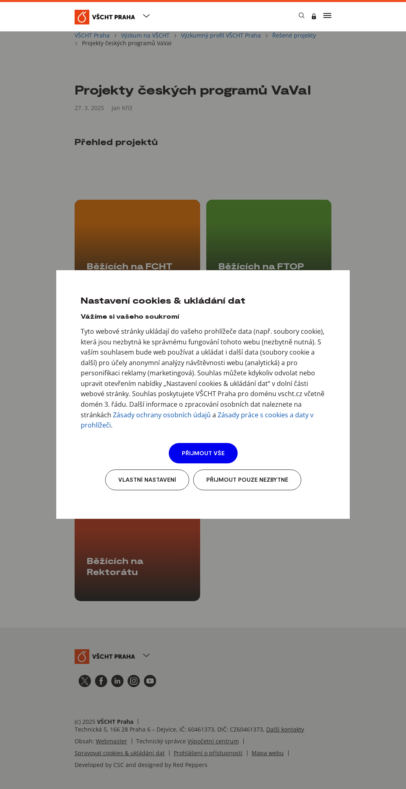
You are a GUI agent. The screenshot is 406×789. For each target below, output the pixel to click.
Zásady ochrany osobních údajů (162, 414)
